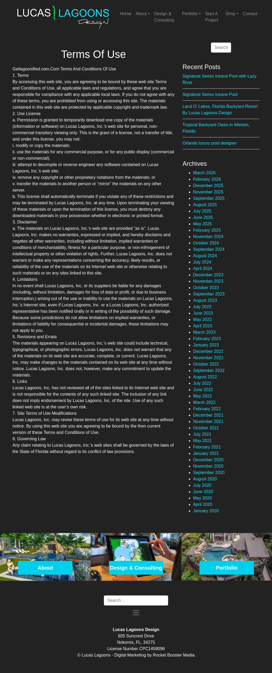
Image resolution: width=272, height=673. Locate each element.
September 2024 (208, 249)
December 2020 (208, 460)
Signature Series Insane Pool (209, 94)
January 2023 (206, 345)
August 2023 (205, 300)
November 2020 (208, 466)
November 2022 (208, 357)
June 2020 (203, 491)
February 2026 (207, 179)
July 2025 (202, 211)
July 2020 (202, 485)
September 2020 (208, 472)
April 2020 (202, 504)
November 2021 (208, 421)
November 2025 (208, 192)
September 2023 (208, 294)
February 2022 (207, 409)
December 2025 (208, 185)
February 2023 (207, 338)
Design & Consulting (164, 16)
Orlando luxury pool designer (209, 143)
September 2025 (208, 198)
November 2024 (208, 236)
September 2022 (208, 370)
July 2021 (202, 434)
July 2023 (202, 306)
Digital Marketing (130, 655)
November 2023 (208, 281)
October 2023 (206, 287)
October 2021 (206, 428)
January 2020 (206, 511)
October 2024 (206, 243)
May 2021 (202, 440)
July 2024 (202, 262)
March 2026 (204, 173)
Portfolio (190, 13)
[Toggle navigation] (136, 613)
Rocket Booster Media (173, 655)
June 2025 (203, 217)
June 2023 (203, 313)
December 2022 (208, 351)
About (141, 13)
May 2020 (202, 498)
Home (125, 13)
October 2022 (206, 364)
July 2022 (202, 383)
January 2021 (206, 453)
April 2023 (202, 326)
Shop (230, 13)
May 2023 (202, 319)
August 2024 (205, 255)
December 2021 (208, 415)
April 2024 (202, 268)
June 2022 (203, 389)
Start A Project (211, 16)
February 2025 (207, 230)
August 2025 (205, 204)
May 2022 (202, 396)
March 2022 (204, 402)
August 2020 (205, 479)
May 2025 (202, 224)
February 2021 (207, 447)
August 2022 (205, 377)
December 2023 (208, 275)
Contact (250, 13)
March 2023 (204, 332)
